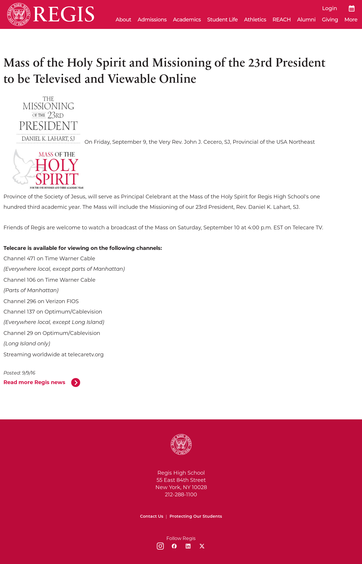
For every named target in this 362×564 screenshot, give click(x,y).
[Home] (50, 14)
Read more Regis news (34, 382)
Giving (330, 19)
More (350, 19)
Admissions (152, 19)
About (123, 19)
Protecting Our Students (196, 516)
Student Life (222, 19)
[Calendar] (352, 8)
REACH (282, 19)
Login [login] (329, 8)
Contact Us (151, 516)
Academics (187, 19)
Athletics (255, 19)
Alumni (306, 19)
